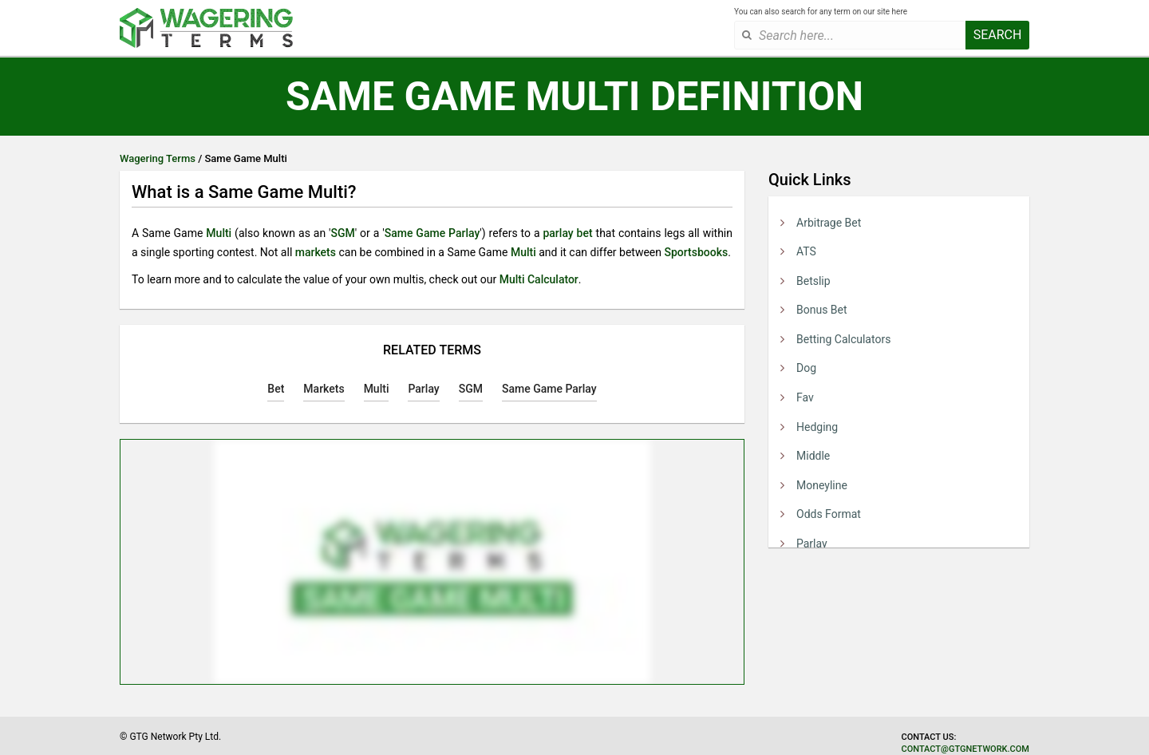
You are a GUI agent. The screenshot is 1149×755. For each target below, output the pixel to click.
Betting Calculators (843, 339)
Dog (806, 368)
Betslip (813, 281)
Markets (323, 388)
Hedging (817, 427)
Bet (275, 388)
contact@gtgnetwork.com (965, 749)
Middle (813, 455)
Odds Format (828, 514)
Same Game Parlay (432, 233)
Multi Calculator (538, 279)
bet (585, 233)
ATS (806, 251)
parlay (558, 233)
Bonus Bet (821, 309)
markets (315, 252)
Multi (218, 233)
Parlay (811, 543)
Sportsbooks (696, 252)
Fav (805, 397)
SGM (342, 233)
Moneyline (821, 485)
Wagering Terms (157, 158)
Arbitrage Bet (828, 222)
